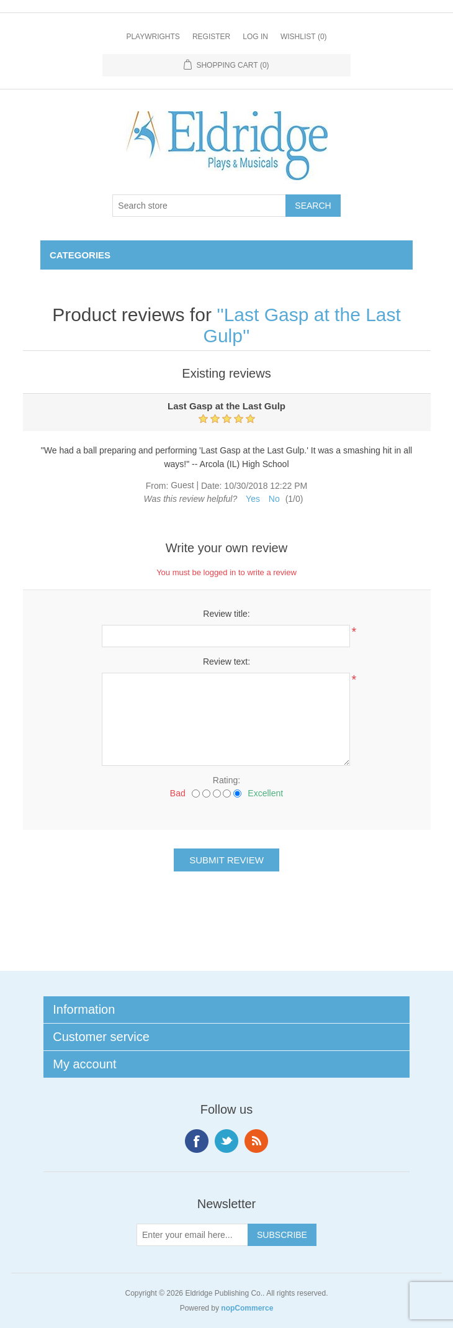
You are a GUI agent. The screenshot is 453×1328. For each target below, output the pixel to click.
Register (211, 36)
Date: (211, 486)
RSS (256, 1141)
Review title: (226, 614)
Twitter (226, 1141)
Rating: (226, 780)
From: (157, 486)
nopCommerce (247, 1308)
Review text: (226, 661)
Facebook (197, 1141)
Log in (255, 36)
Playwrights (152, 36)
